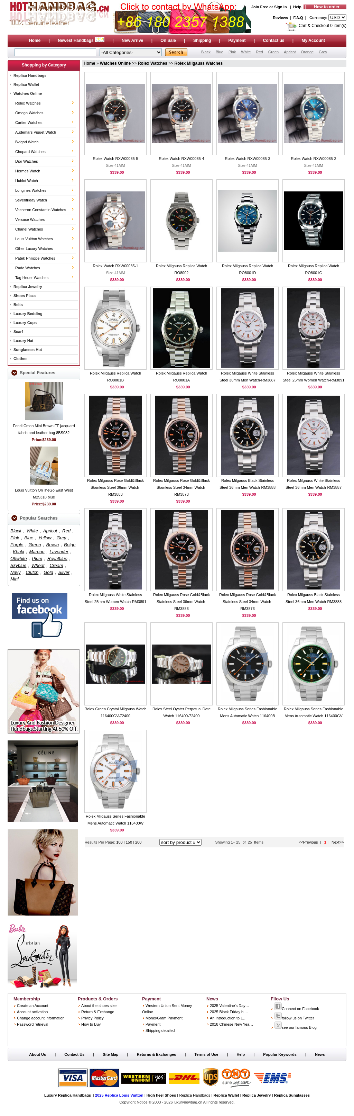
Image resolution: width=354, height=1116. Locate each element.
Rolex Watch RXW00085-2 (313, 158)
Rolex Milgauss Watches (199, 63)
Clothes (20, 359)
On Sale (168, 40)
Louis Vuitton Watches (34, 239)
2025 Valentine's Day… (229, 1006)
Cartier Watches (28, 122)
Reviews (280, 18)
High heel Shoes (161, 1095)
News (320, 1054)
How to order (326, 6)
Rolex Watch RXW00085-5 (115, 158)
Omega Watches (29, 113)
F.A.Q (298, 18)
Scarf (18, 332)
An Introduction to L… (228, 1018)
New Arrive (132, 40)
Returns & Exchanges (156, 1054)
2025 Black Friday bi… (229, 1012)
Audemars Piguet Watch (35, 132)
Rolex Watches (28, 103)
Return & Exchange (97, 1012)
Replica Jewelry (27, 287)
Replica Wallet (26, 84)
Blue (219, 52)
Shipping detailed (160, 1030)
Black (206, 52)
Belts (18, 305)
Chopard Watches (30, 152)
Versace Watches (30, 219)
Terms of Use (206, 1054)
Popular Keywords (280, 1054)
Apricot (290, 52)
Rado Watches (27, 268)
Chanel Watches (29, 229)
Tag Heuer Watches (31, 278)
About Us (37, 1054)
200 (138, 842)
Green (273, 52)
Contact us (273, 40)
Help (297, 7)
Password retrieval (32, 1024)
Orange (307, 52)
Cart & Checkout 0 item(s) (322, 25)
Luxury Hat (23, 341)
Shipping (202, 40)
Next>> (338, 842)
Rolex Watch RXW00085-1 (115, 266)
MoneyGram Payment (164, 1018)
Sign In (280, 7)
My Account (313, 40)
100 (119, 842)
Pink (232, 52)
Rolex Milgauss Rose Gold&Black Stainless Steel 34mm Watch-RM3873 (181, 487)
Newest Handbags (81, 40)
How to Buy (91, 1024)
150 (129, 842)
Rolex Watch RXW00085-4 (181, 158)
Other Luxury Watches (34, 248)
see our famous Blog (295, 1027)
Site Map (110, 1054)
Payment (236, 40)
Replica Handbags (29, 75)
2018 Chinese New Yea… (231, 1024)
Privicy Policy (92, 1018)
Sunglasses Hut (27, 350)
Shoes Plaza (24, 296)
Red (259, 52)
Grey (323, 52)
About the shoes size (99, 1006)
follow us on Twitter (294, 1018)
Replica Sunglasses (292, 1095)
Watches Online (27, 93)
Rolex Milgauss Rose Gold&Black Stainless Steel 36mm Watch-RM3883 (115, 487)
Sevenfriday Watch (31, 200)
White (246, 52)
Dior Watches (26, 161)
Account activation (32, 1012)
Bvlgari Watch (26, 142)
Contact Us (74, 1054)
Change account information (41, 1018)
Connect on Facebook (296, 1009)
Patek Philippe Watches (35, 258)
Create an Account (32, 1006)
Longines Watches (30, 190)
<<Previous (308, 842)
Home (34, 40)
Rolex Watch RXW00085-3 (247, 158)
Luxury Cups (25, 323)
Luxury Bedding (28, 314)
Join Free (259, 7)
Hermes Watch (27, 171)
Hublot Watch (26, 181)
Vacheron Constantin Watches (40, 210)
